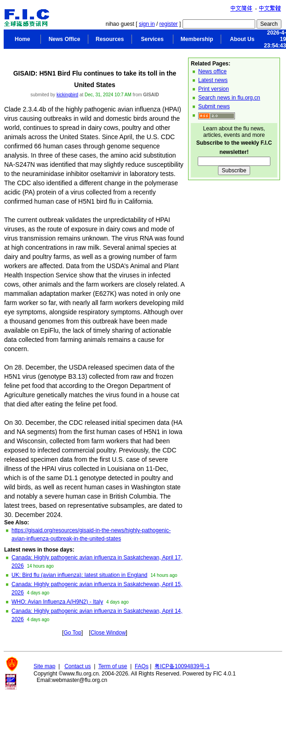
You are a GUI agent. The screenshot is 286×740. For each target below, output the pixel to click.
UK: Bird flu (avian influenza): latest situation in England (79, 575)
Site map (44, 666)
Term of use (112, 666)
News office (212, 71)
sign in (147, 24)
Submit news (214, 106)
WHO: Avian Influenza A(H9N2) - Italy (57, 602)
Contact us (77, 666)
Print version (213, 89)
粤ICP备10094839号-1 (182, 666)
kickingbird (67, 94)
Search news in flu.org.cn (229, 97)
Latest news (213, 80)
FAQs (142, 666)
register (169, 24)
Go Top (72, 632)
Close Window (108, 632)
